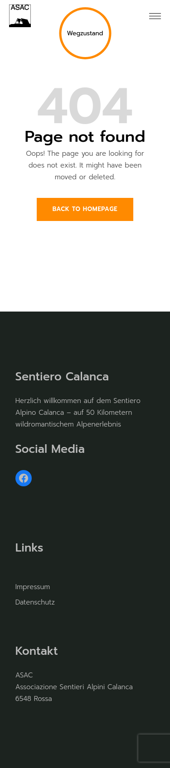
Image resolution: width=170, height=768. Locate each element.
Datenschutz (35, 602)
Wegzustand (85, 33)
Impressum (32, 587)
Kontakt (36, 651)
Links (29, 548)
